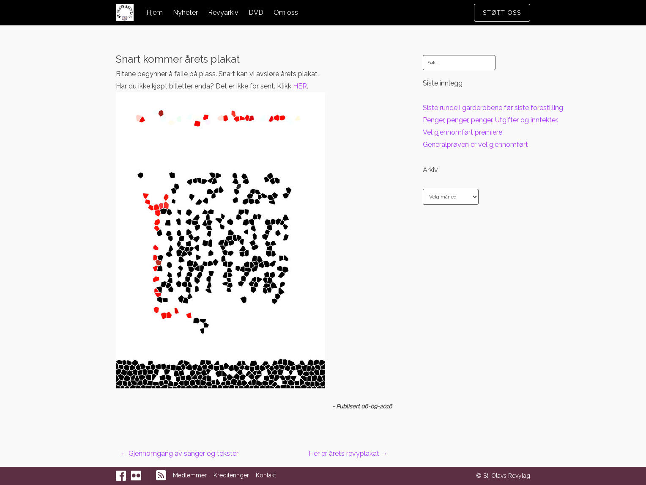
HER (300, 86)
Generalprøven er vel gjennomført (475, 145)
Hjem (154, 12)
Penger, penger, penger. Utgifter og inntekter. (490, 120)
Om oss (286, 12)
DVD (256, 12)
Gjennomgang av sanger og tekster (179, 453)
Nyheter (185, 12)
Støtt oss (502, 12)
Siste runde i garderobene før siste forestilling (493, 108)
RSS (161, 475)
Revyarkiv (223, 12)
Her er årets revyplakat (348, 453)
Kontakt (266, 475)
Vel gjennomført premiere (462, 132)
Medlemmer (190, 475)
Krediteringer (231, 475)
